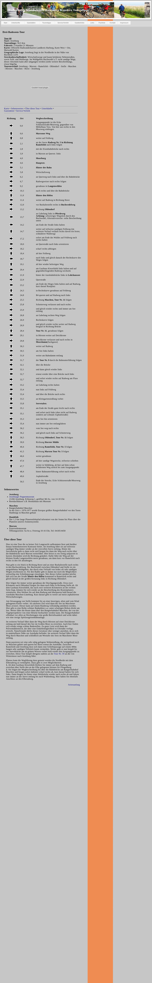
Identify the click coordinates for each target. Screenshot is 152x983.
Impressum (124, 23)
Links (92, 23)
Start (5, 23)
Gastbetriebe (79, 23)
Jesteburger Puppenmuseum (21, 497)
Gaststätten (31, 23)
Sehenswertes (17, 108)
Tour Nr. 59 (59, 654)
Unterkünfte (15, 23)
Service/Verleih (63, 23)
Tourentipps (46, 23)
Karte (6, 108)
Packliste (102, 23)
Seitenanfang (74, 685)
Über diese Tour (32, 108)
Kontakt (112, 23)
